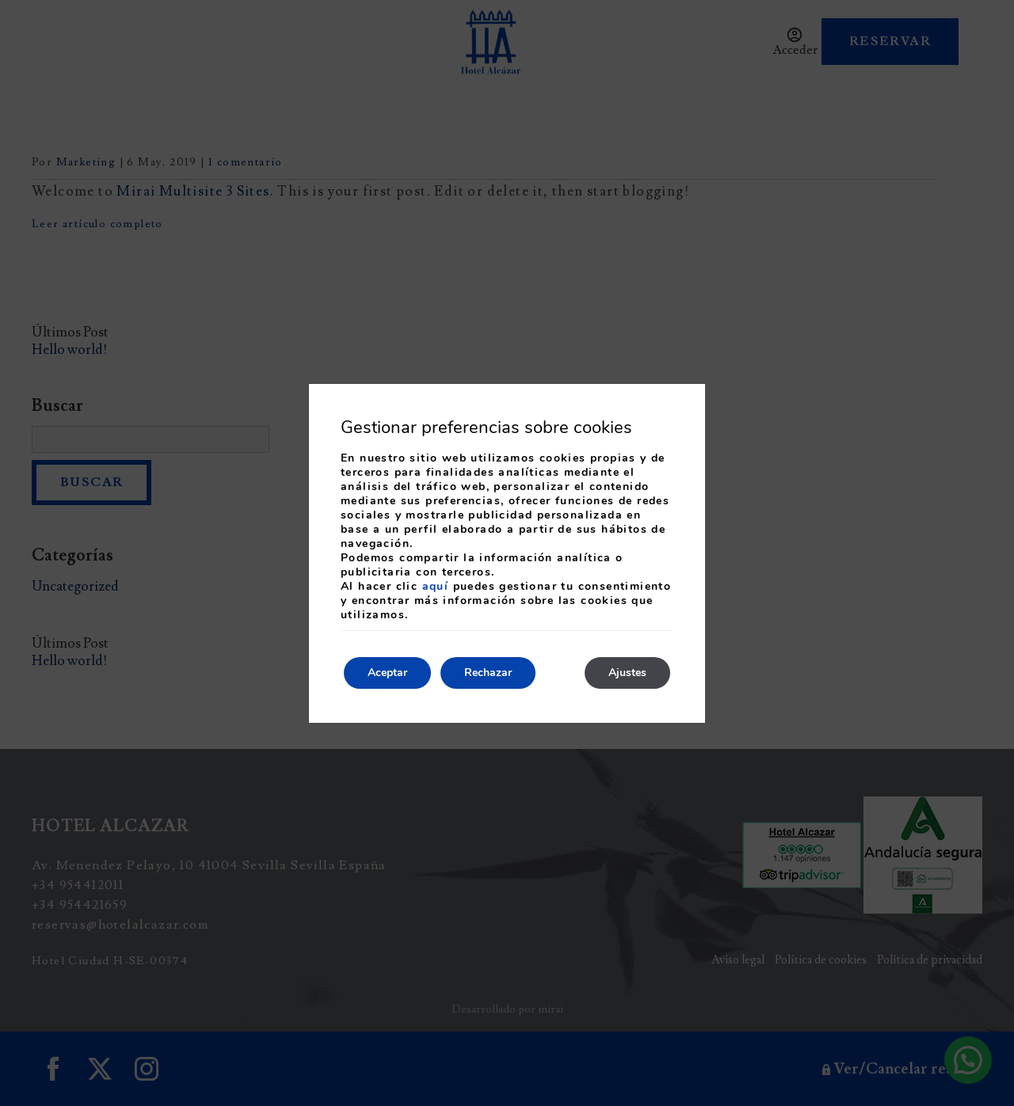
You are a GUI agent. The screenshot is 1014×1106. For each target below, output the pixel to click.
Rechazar (488, 672)
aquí (435, 586)
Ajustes (627, 672)
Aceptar (387, 672)
